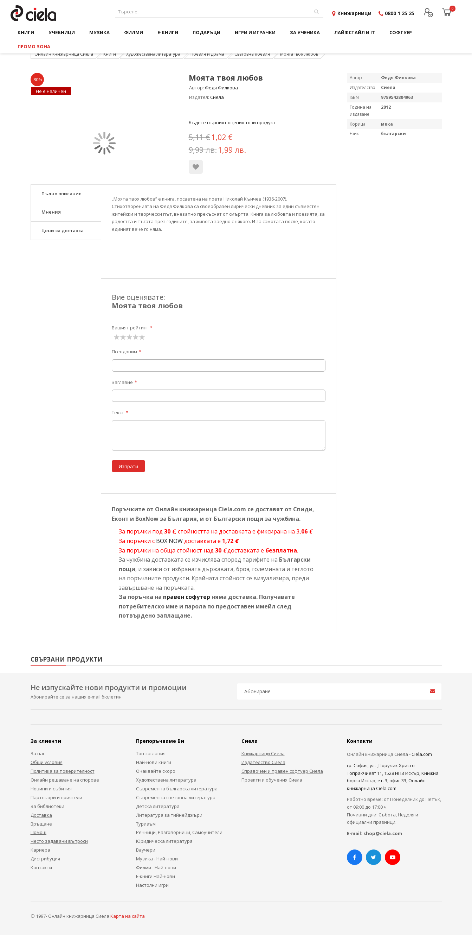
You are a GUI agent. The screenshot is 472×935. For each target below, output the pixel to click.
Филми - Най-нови (156, 867)
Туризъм (146, 824)
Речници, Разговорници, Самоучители (179, 832)
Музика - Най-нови (157, 858)
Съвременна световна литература (175, 797)
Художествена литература (153, 54)
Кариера (40, 850)
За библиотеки (47, 806)
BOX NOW (169, 541)
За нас (38, 753)
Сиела (217, 97)
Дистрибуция (45, 858)
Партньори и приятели (56, 797)
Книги (109, 54)
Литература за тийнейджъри (169, 815)
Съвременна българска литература (177, 788)
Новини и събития (51, 788)
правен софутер (186, 597)
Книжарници (354, 13)
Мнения (51, 212)
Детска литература (158, 806)
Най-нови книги (153, 762)
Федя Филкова (221, 87)
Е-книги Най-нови (155, 876)
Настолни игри (152, 885)
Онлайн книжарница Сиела (63, 54)
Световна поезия (252, 54)
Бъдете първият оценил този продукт (232, 122)
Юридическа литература (164, 841)
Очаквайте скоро (155, 771)
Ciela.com (422, 754)
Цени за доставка (62, 230)
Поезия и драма (207, 54)
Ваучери (145, 850)
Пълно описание (61, 193)
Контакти (41, 867)
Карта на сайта (127, 916)
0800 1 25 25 (399, 13)
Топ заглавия (151, 753)
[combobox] (219, 12)
